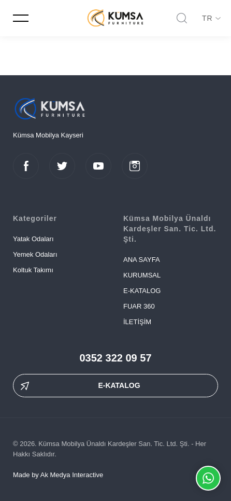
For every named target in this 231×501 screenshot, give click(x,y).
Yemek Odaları (35, 254)
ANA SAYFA (141, 259)
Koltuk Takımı (33, 270)
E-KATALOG (142, 291)
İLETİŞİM (137, 322)
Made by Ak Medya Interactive (58, 475)
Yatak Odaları (33, 239)
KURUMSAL (142, 275)
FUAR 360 (139, 306)
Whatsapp (208, 478)
